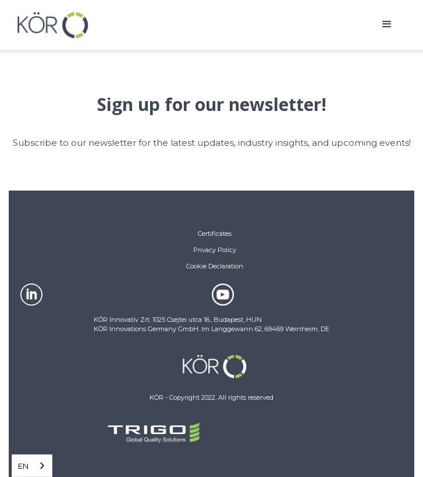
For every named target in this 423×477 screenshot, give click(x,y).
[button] (387, 25)
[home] (52, 25)
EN (23, 466)
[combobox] (32, 465)
